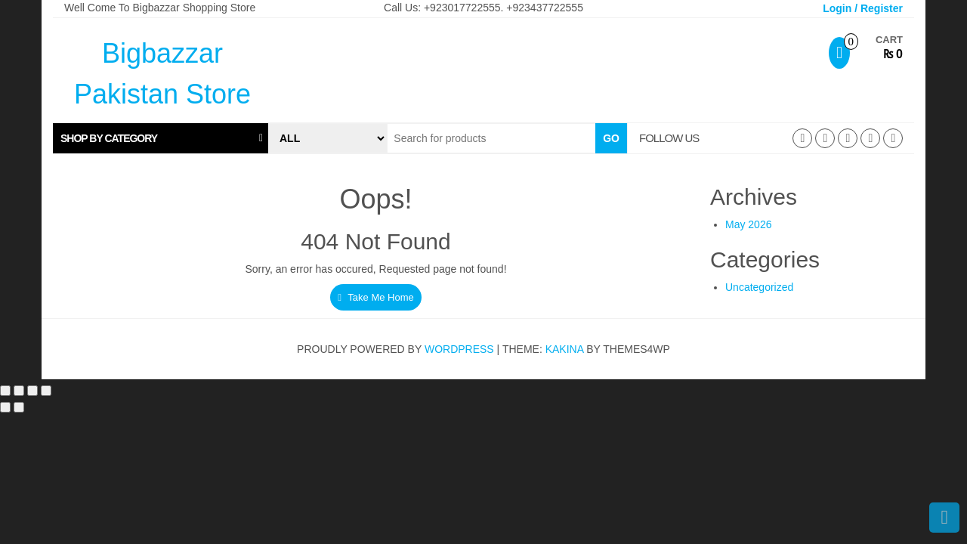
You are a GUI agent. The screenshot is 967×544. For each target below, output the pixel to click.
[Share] (32, 390)
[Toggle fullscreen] (19, 390)
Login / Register (863, 8)
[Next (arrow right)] (19, 407)
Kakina (564, 349)
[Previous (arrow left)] (5, 407)
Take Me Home (376, 297)
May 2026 (748, 224)
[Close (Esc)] (46, 390)
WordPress (459, 349)
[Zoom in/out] (5, 390)
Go (611, 138)
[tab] (160, 138)
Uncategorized (759, 287)
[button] (160, 138)
